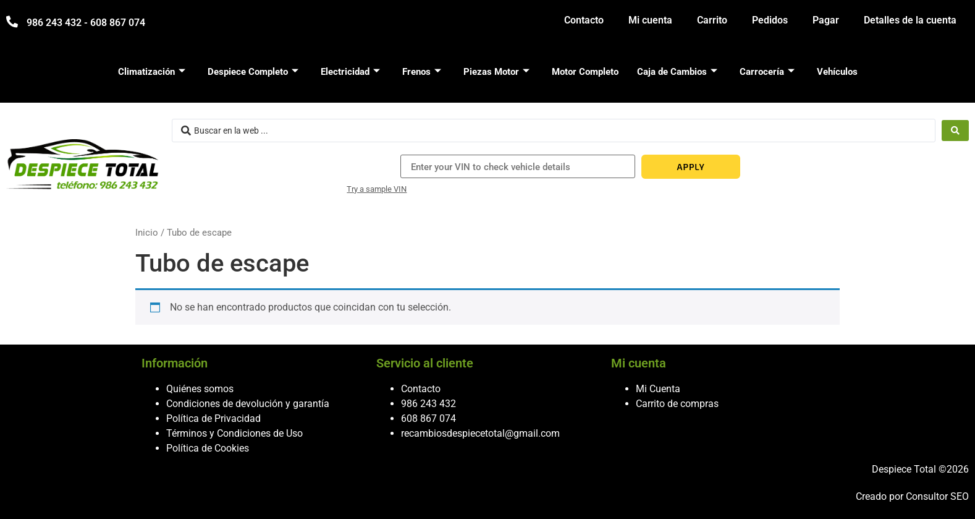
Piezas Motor (496, 71)
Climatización (151, 71)
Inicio (146, 232)
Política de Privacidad (213, 418)
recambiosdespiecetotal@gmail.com (480, 433)
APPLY (690, 166)
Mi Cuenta (658, 389)
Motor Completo (585, 71)
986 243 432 (428, 404)
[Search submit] (955, 130)
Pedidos (770, 20)
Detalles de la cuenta (910, 20)
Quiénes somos (200, 389)
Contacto (584, 20)
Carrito (712, 20)
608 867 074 (428, 418)
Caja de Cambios (677, 71)
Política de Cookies (207, 448)
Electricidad (350, 71)
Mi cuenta (650, 20)
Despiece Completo (253, 71)
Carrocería (767, 71)
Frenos (421, 71)
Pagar (825, 20)
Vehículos (837, 71)
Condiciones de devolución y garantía (247, 404)
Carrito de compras (677, 404)
